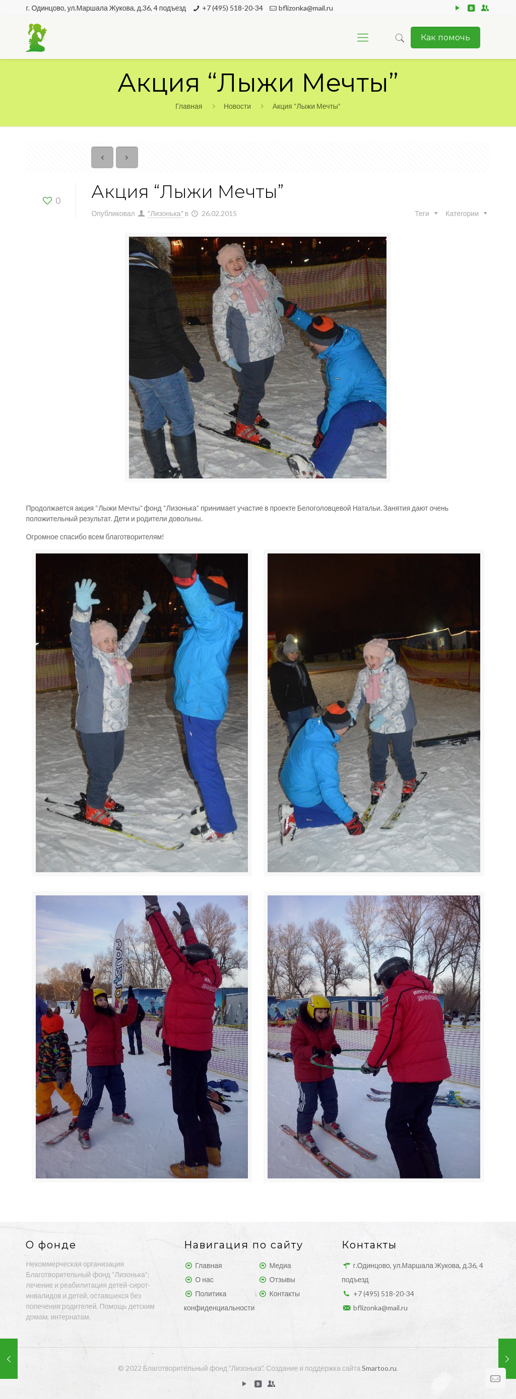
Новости (237, 106)
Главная (188, 106)
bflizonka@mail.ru (306, 8)
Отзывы (282, 1279)
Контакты (285, 1293)
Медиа (280, 1265)
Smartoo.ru (379, 1368)
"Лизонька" (165, 213)
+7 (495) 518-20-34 (232, 8)
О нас (204, 1279)
